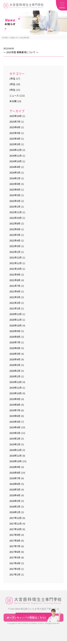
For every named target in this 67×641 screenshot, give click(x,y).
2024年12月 (15, 150)
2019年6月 (14, 416)
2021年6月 (14, 291)
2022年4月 (14, 240)
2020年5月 (14, 354)
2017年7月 (14, 546)
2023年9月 (14, 184)
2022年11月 (15, 212)
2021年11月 (15, 263)
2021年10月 (15, 269)
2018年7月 (14, 478)
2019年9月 (14, 399)
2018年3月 (14, 501)
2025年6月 (14, 127)
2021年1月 (14, 308)
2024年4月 (14, 167)
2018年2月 (14, 506)
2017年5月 (14, 557)
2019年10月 (15, 393)
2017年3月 (14, 569)
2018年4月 (14, 495)
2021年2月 (14, 303)
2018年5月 (14, 489)
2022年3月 (14, 246)
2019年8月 (14, 405)
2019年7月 (14, 410)
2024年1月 (14, 178)
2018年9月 (14, 467)
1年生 (12, 78)
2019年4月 (14, 427)
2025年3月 (14, 144)
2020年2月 (14, 371)
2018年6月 (14, 484)
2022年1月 (14, 252)
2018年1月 (14, 512)
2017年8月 (14, 540)
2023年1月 (14, 206)
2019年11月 (15, 388)
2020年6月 (14, 348)
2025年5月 (14, 133)
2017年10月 (15, 529)
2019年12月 (15, 382)
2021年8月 (14, 280)
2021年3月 (14, 297)
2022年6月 (14, 229)
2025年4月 (14, 139)
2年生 (12, 84)
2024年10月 (15, 161)
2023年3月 (14, 201)
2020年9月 (14, 331)
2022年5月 (14, 235)
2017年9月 (14, 535)
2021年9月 (14, 274)
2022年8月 (14, 223)
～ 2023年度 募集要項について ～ (20, 52)
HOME (5, 37)
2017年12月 (15, 518)
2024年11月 (15, 155)
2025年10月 (15, 116)
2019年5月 (14, 421)
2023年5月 (14, 195)
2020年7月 (14, 342)
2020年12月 (15, 314)
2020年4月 (14, 359)
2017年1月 (14, 574)
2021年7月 (14, 286)
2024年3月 (14, 172)
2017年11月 (15, 523)
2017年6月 (14, 552)
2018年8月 (14, 472)
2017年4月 (14, 563)
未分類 (13, 101)
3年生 (12, 90)
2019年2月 (14, 439)
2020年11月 (15, 320)
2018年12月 (15, 450)
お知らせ (14, 37)
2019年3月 (14, 433)
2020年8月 (14, 337)
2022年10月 (15, 218)
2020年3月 (14, 365)
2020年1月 (14, 376)
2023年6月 (14, 189)
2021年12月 (15, 257)
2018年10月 (15, 461)
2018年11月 (15, 456)
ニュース (14, 96)
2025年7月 (14, 122)
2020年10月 (15, 325)
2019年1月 (14, 444)
